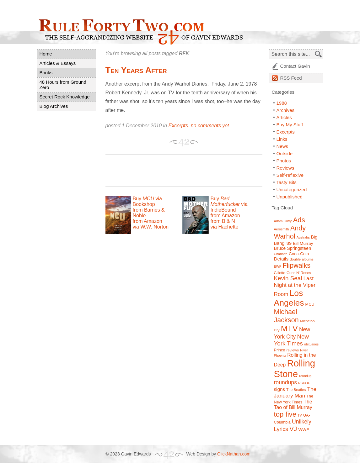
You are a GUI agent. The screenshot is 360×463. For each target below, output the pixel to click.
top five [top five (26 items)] (285, 414)
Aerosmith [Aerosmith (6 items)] (281, 229)
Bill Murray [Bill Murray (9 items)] (303, 243)
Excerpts (178, 125)
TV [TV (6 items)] (300, 415)
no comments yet (210, 125)
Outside (285, 153)
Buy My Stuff (290, 124)
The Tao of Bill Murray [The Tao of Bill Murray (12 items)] (293, 404)
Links (282, 139)
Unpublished (290, 196)
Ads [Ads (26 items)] (299, 220)
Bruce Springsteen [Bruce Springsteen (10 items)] (292, 248)
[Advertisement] (178, 170)
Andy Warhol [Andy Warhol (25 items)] (290, 232)
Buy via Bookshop (147, 201)
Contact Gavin (295, 66)
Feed (291, 78)
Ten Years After (136, 70)
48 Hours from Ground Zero (63, 84)
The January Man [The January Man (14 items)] (295, 392)
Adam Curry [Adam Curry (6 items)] (283, 221)
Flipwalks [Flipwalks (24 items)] (296, 265)
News (282, 146)
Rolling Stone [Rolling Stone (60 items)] (294, 368)
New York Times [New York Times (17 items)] (291, 340)
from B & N (223, 221)
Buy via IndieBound (229, 204)
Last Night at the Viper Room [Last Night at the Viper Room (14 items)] (295, 286)
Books (46, 72)
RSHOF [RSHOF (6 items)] (304, 383)
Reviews (285, 168)
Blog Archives (54, 106)
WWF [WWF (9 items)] (303, 429)
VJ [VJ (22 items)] (293, 428)
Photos (284, 160)
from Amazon (147, 221)
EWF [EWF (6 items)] (278, 266)
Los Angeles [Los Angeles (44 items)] (289, 298)
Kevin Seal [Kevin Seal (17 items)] (288, 278)
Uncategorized (292, 189)
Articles (284, 117)
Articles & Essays (58, 63)
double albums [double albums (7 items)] (302, 259)
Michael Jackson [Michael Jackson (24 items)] (286, 316)
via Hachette (225, 226)
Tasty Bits (287, 182)
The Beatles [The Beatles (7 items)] (296, 389)
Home (46, 53)
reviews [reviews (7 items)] (293, 350)
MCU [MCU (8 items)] (309, 304)
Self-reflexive (290, 175)
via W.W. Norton (151, 226)
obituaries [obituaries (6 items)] (311, 344)
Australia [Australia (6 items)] (303, 237)
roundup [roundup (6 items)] (305, 376)
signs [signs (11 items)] (279, 389)
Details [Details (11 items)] (281, 258)
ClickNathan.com (233, 453)
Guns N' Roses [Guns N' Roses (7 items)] (299, 273)
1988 (282, 103)
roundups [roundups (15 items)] (285, 382)
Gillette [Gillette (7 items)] (279, 273)
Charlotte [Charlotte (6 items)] (280, 254)
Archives (286, 110)
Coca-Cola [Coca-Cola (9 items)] (299, 253)
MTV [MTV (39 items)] (289, 328)
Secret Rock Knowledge (65, 96)
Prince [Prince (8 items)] (279, 350)
